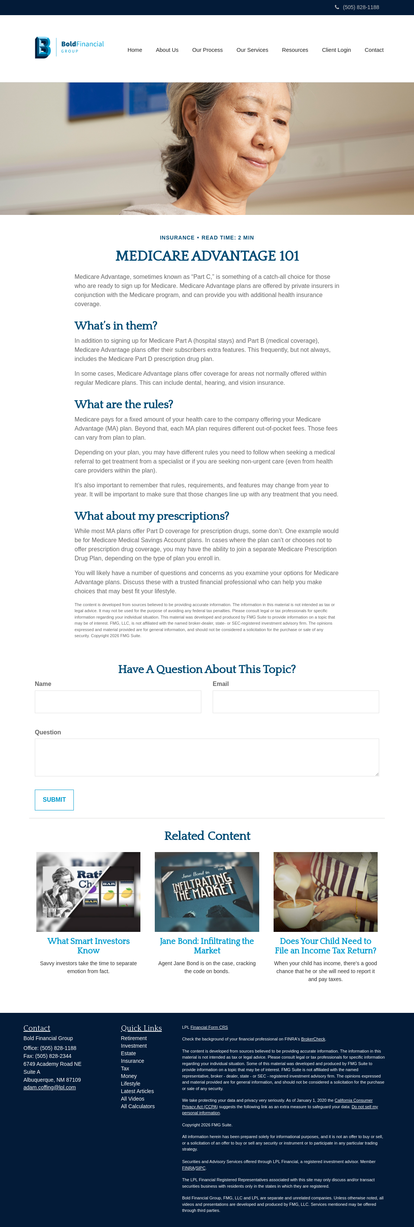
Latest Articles (137, 1091)
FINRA (188, 1168)
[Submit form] (54, 800)
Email (221, 684)
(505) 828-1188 (357, 7)
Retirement (134, 1038)
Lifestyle (130, 1084)
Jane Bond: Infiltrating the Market (207, 946)
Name (43, 684)
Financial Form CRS (209, 1027)
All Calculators (138, 1106)
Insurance (132, 1061)
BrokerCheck (313, 1039)
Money (129, 1076)
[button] (169, 48)
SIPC (200, 1168)
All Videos (133, 1099)
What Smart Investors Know (88, 946)
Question (48, 732)
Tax (125, 1068)
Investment (134, 1046)
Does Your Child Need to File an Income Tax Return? (325, 946)
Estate (128, 1053)
